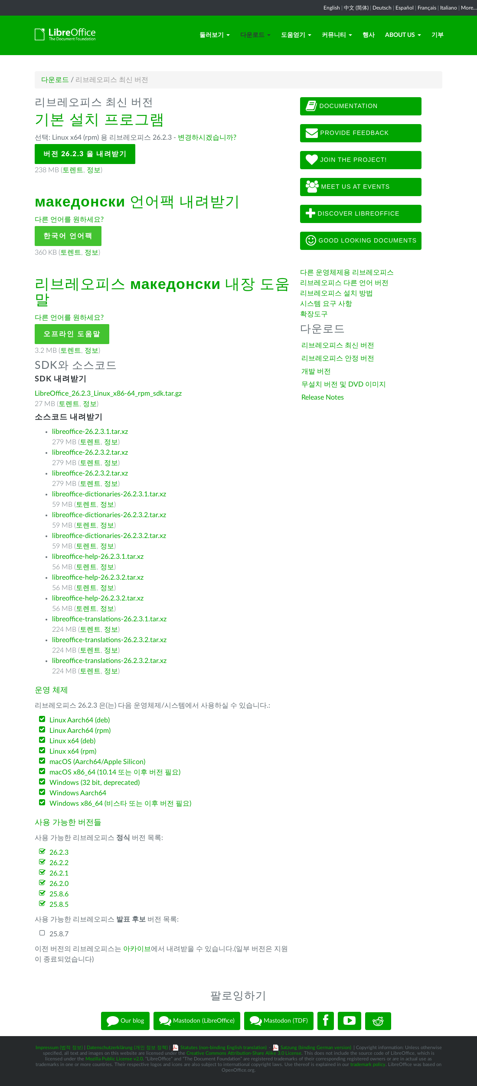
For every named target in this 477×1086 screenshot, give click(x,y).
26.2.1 (59, 873)
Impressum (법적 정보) (59, 1047)
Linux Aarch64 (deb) (79, 720)
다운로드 (255, 35)
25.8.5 (59, 904)
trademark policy (368, 1064)
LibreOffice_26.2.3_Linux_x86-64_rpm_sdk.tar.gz (108, 393)
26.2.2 (59, 863)
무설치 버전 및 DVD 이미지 (343, 384)
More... (469, 7)
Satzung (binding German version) (316, 1047)
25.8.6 (59, 894)
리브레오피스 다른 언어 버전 (344, 282)
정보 (94, 170)
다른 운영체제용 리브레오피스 (347, 272)
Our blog (125, 1021)
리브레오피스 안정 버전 (337, 358)
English (331, 7)
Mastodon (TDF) (279, 1021)
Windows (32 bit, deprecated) (94, 782)
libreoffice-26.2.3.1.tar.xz (90, 431)
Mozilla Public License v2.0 (114, 1058)
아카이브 (137, 948)
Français (427, 7)
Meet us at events (348, 187)
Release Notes (322, 397)
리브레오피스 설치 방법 (336, 293)
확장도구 (314, 314)
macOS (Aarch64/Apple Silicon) (97, 761)
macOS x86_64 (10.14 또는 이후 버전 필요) (114, 772)
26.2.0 (59, 883)
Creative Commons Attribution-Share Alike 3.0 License (243, 1053)
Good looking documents (361, 241)
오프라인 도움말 (72, 334)
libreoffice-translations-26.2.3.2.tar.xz (109, 640)
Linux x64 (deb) (72, 741)
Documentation (342, 106)
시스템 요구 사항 (326, 303)
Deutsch (382, 7)
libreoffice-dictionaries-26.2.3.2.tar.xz (109, 515)
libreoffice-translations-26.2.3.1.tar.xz (109, 619)
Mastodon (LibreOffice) (197, 1021)
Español (404, 7)
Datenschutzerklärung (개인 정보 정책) (127, 1047)
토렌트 (72, 170)
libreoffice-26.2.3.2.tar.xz (90, 452)
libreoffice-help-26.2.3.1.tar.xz (98, 556)
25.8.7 (59, 934)
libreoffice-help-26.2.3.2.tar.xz (98, 577)
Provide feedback (347, 133)
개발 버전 (316, 371)
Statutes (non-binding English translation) (223, 1047)
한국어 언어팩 (68, 236)
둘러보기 (214, 35)
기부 (437, 35)
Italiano (448, 7)
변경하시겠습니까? (207, 137)
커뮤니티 (337, 35)
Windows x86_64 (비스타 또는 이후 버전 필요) (120, 803)
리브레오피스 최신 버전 (337, 345)
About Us (403, 35)
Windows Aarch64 (77, 793)
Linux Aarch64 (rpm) (80, 730)
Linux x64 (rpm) (72, 751)
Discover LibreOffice (353, 214)
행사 (369, 35)
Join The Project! (346, 160)
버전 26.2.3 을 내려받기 (85, 154)
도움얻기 (296, 35)
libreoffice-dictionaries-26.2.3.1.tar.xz (109, 494)
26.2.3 (59, 852)
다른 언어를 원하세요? (69, 219)
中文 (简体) (356, 7)
